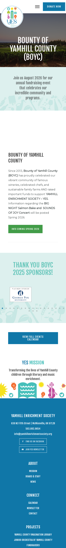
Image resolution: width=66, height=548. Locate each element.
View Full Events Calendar (33, 338)
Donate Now (54, 6)
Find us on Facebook (33, 441)
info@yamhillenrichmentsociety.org (33, 434)
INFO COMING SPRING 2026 (25, 229)
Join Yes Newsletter (33, 449)
